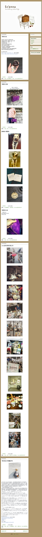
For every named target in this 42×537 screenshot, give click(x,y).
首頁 (15, 531)
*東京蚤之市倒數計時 (7, 461)
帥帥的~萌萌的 (5, 131)
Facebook (32, 40)
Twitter (32, 43)
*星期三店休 (5, 84)
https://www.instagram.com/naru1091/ (8, 522)
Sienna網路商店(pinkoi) (34, 48)
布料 (7, 526)
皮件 (13, 78)
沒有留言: (4, 77)
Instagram (32, 41)
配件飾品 (11, 207)
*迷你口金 (4, 36)
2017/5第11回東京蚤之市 (7, 245)
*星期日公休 (5, 210)
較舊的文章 (25, 531)
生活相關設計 (9, 78)
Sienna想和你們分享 (19, 78)
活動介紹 (11, 455)
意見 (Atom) (16, 534)
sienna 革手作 (32, 34)
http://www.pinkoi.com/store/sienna (7, 518)
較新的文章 (4, 531)
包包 (5, 78)
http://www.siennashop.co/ (7, 52)
